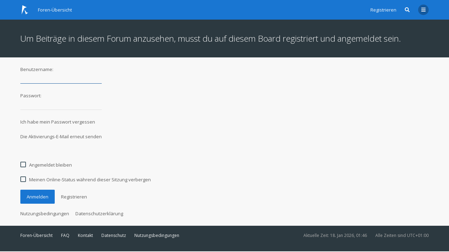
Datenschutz (113, 235)
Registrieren (383, 10)
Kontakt (85, 235)
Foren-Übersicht (36, 235)
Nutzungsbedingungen (44, 213)
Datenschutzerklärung (99, 213)
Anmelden (37, 197)
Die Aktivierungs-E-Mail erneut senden (61, 136)
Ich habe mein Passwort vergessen (57, 122)
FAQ (65, 235)
